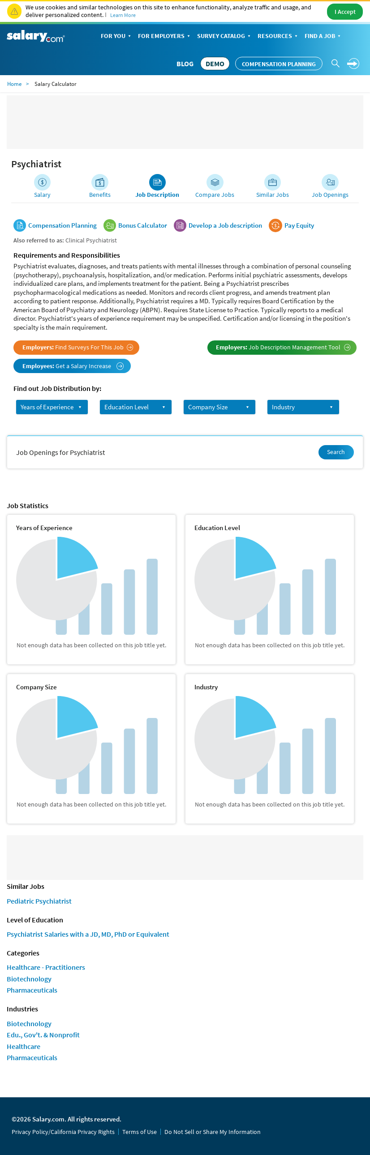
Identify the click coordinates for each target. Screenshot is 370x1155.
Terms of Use (139, 1132)
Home (14, 84)
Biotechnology (29, 978)
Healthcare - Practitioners (46, 967)
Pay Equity (299, 225)
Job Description (157, 195)
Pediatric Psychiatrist (39, 900)
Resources (278, 36)
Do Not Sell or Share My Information (212, 1132)
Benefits (100, 195)
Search (336, 452)
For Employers (165, 36)
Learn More (123, 15)
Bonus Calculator (142, 225)
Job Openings (330, 195)
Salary (42, 195)
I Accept (345, 12)
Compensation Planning (279, 64)
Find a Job (323, 36)
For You (117, 36)
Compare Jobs (214, 195)
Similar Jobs (272, 195)
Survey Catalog (224, 36)
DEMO (215, 63)
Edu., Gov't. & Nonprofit (43, 1034)
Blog (185, 63)
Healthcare (23, 1046)
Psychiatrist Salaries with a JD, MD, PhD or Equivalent (88, 934)
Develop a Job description (225, 225)
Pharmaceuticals (32, 989)
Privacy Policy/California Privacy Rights (63, 1132)
